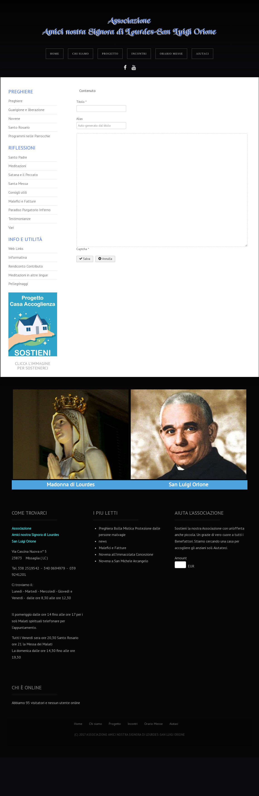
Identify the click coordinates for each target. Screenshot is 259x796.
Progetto (110, 53)
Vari (11, 227)
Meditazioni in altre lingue (28, 275)
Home (54, 53)
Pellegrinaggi (18, 283)
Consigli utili (17, 192)
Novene (14, 118)
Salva (84, 259)
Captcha (82, 249)
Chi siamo (80, 53)
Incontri (139, 53)
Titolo (81, 102)
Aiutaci (202, 53)
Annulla (105, 259)
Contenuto (87, 90)
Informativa (17, 257)
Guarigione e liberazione (26, 109)
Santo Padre (17, 157)
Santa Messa (18, 183)
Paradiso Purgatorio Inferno (29, 209)
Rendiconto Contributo (25, 266)
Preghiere (15, 101)
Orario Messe (171, 53)
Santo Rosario (19, 127)
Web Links (15, 248)
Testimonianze (19, 218)
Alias (79, 119)
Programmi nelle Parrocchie (29, 136)
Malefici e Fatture (22, 201)
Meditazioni (17, 166)
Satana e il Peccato (23, 174)
